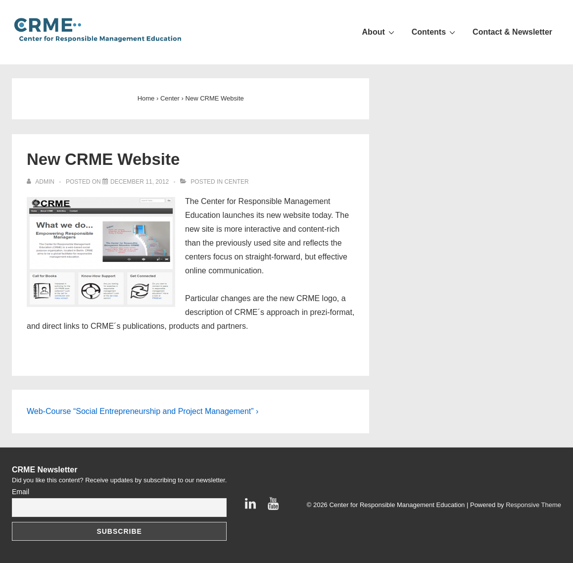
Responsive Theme (533, 505)
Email (20, 492)
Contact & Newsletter (512, 32)
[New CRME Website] (139, 181)
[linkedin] (252, 507)
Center (236, 181)
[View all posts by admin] (41, 181)
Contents (435, 32)
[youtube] (274, 507)
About (379, 32)
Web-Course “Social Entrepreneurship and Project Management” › (142, 411)
